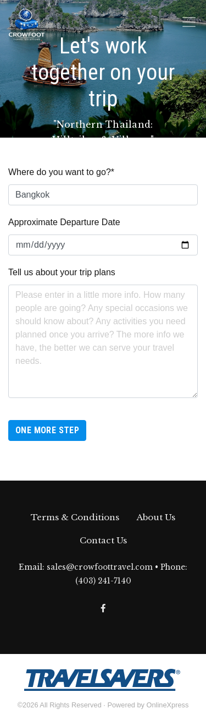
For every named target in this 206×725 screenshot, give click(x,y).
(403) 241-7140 (103, 581)
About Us (156, 517)
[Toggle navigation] (189, 22)
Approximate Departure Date (64, 222)
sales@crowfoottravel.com (100, 567)
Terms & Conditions (75, 517)
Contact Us (103, 540)
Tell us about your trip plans (61, 272)
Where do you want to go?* (61, 172)
